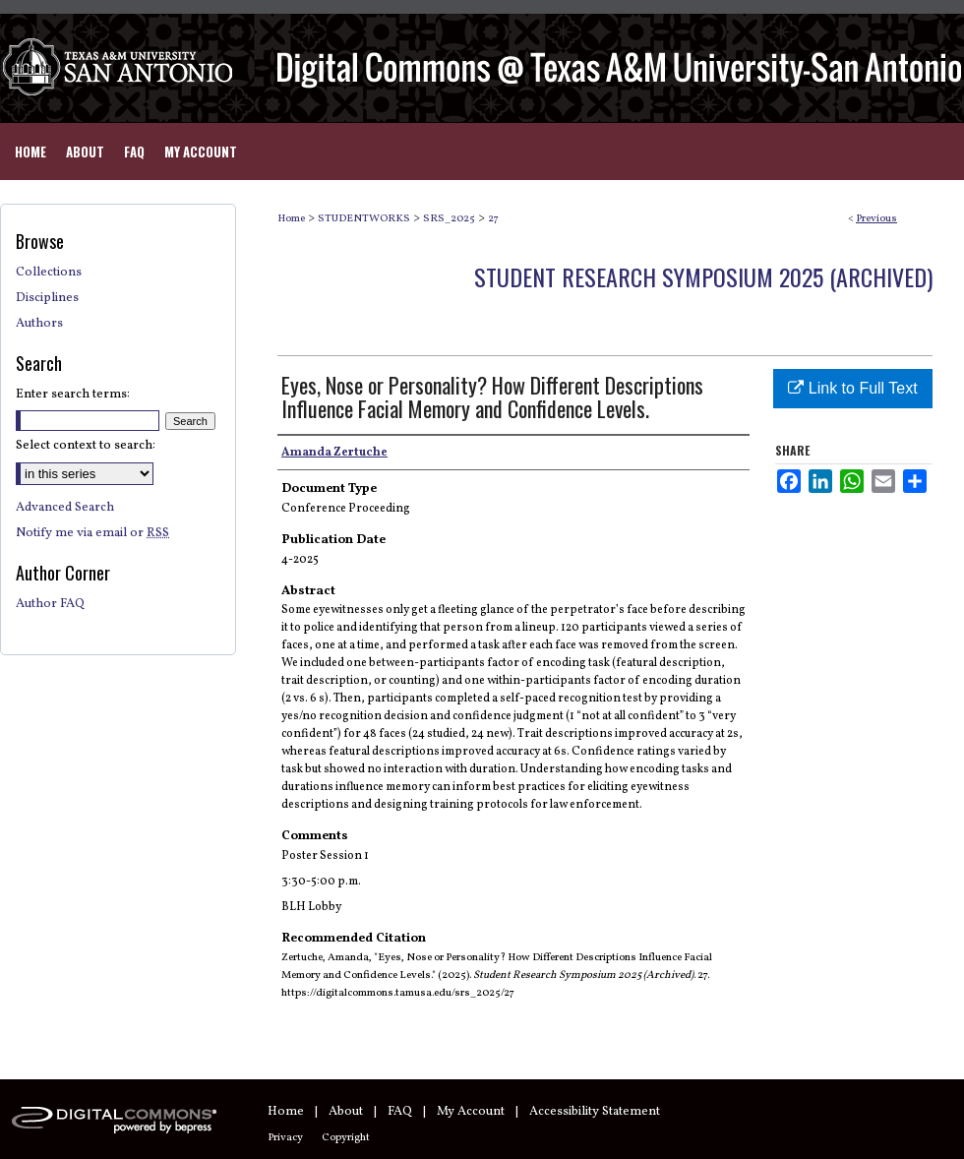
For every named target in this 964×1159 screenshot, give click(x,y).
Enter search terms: (73, 394)
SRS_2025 (449, 219)
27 (493, 219)
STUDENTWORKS (364, 219)
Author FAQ (50, 604)
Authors (39, 324)
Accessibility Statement (594, 1112)
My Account (471, 1112)
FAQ (400, 1112)
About (346, 1112)
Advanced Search (65, 508)
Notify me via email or (92, 533)
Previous (876, 219)
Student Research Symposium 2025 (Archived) (703, 276)
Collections (49, 272)
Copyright (346, 1137)
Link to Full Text (852, 388)
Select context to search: (85, 446)
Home (291, 219)
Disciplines (47, 298)
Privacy (285, 1137)
